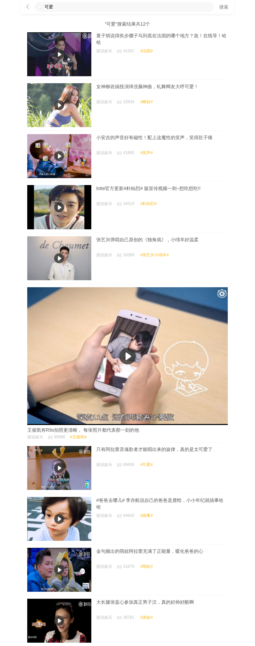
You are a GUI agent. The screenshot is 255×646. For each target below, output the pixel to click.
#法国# (146, 51)
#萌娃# (146, 566)
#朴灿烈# (148, 203)
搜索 (223, 7)
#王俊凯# (78, 437)
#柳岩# (146, 102)
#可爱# (146, 464)
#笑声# (146, 152)
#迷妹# (146, 617)
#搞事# (146, 515)
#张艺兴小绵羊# (154, 255)
